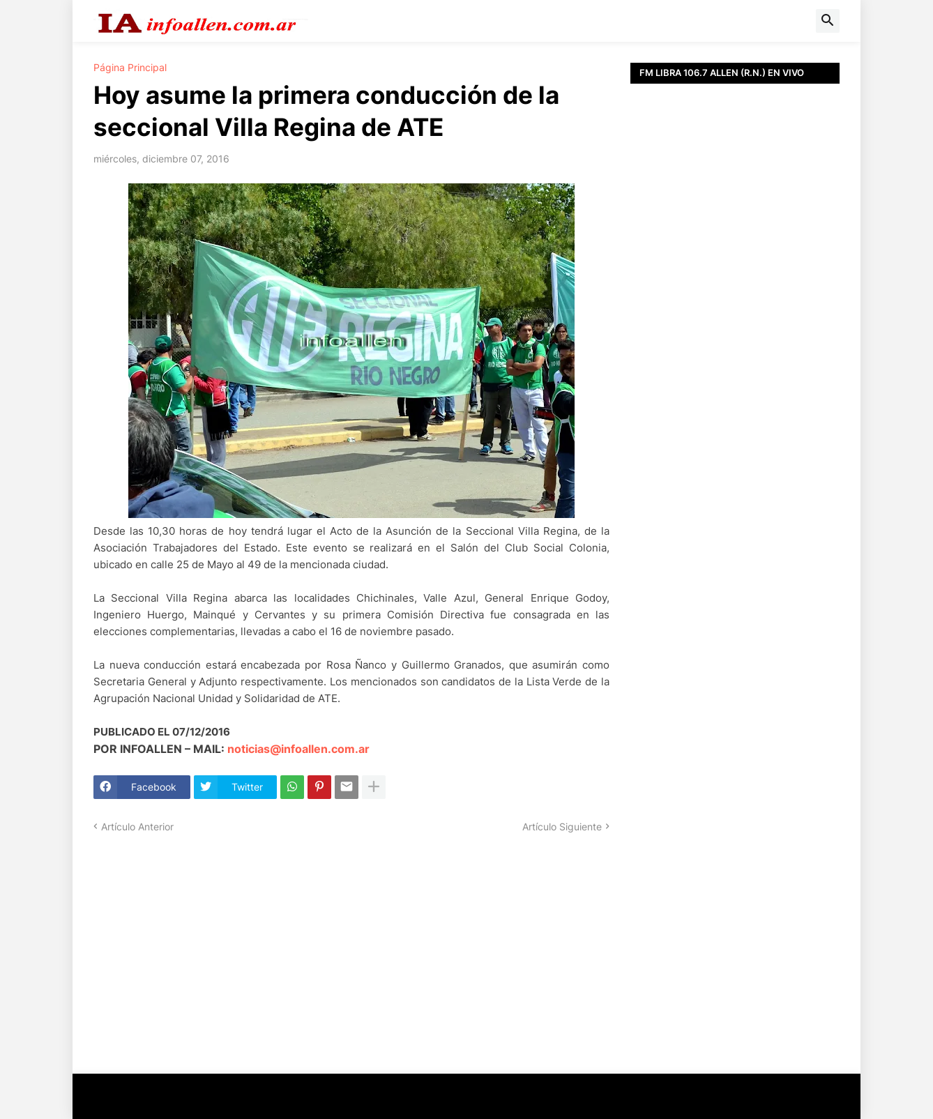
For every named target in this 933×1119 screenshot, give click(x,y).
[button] (828, 21)
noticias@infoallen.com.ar (298, 749)
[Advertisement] (735, 404)
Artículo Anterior (137, 826)
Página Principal (130, 68)
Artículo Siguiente (562, 826)
